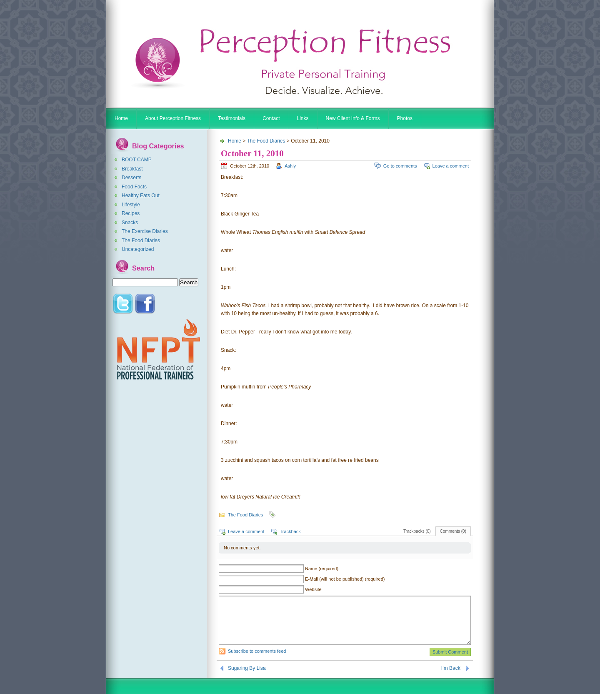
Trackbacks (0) (417, 531)
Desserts (131, 177)
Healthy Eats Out (141, 195)
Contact (271, 118)
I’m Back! (451, 668)
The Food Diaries (141, 240)
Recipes (131, 213)
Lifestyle (131, 205)
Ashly (290, 165)
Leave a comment (450, 165)
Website (313, 589)
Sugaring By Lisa (247, 668)
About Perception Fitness (173, 118)
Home (121, 118)
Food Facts (134, 187)
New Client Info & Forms (353, 118)
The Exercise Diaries (145, 231)
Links (302, 118)
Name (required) (321, 568)
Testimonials (231, 118)
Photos (404, 118)
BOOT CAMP (137, 160)
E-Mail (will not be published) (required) (345, 578)
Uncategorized (138, 249)
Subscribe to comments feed (257, 651)
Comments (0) (453, 531)
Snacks (130, 222)
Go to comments (400, 165)
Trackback (290, 531)
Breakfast (132, 169)
